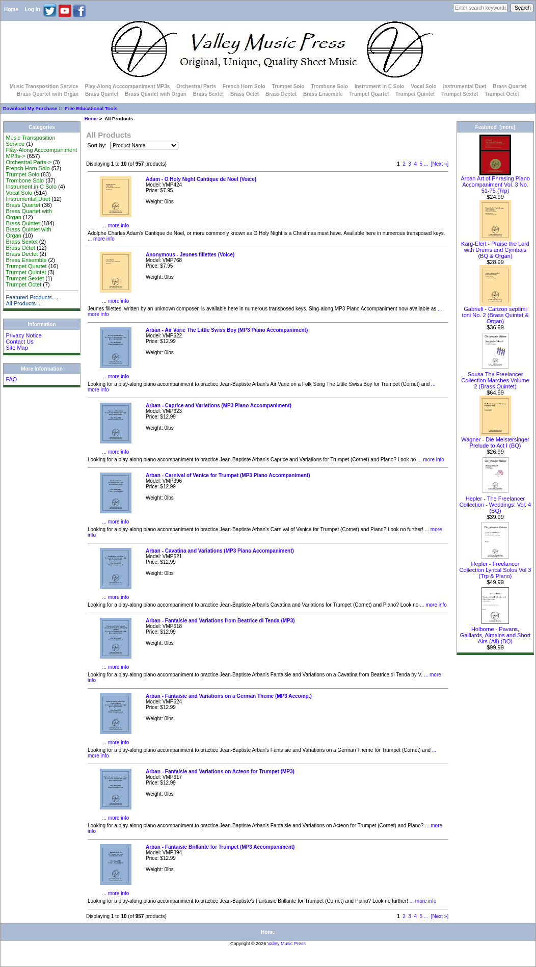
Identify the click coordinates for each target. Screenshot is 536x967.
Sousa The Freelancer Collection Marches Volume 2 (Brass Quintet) (495, 377)
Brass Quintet (102, 94)
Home (11, 9)
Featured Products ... (32, 297)
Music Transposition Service (44, 86)
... (426, 164)
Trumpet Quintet (415, 94)
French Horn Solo (244, 86)
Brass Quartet (509, 86)
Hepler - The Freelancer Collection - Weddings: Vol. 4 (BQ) (495, 502)
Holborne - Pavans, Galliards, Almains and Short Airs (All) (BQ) (495, 632)
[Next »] (439, 164)
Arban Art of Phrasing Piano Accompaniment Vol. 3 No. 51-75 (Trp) (495, 182)
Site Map (17, 348)
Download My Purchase (30, 108)
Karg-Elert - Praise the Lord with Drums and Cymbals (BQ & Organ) (495, 247)
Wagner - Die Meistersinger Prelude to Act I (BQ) (495, 440)
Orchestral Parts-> (28, 162)
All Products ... (24, 303)
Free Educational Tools (91, 108)
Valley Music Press (286, 943)
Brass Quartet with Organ (47, 94)
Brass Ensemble (323, 94)
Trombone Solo (329, 86)
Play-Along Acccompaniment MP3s (127, 86)
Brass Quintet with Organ (155, 94)
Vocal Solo (423, 86)
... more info (115, 225)
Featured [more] (495, 127)
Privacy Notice (23, 335)
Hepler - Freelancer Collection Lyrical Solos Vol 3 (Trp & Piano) (495, 567)
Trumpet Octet (502, 94)
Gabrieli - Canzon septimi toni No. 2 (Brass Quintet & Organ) (495, 312)
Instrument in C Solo (380, 86)
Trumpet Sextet (459, 94)
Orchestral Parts (196, 86)
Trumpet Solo (288, 86)
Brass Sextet (208, 94)
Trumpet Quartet (369, 94)
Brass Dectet (281, 94)
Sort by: (97, 145)
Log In (32, 9)
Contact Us (19, 341)
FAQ (11, 379)
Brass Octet (244, 94)
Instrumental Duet (464, 86)
